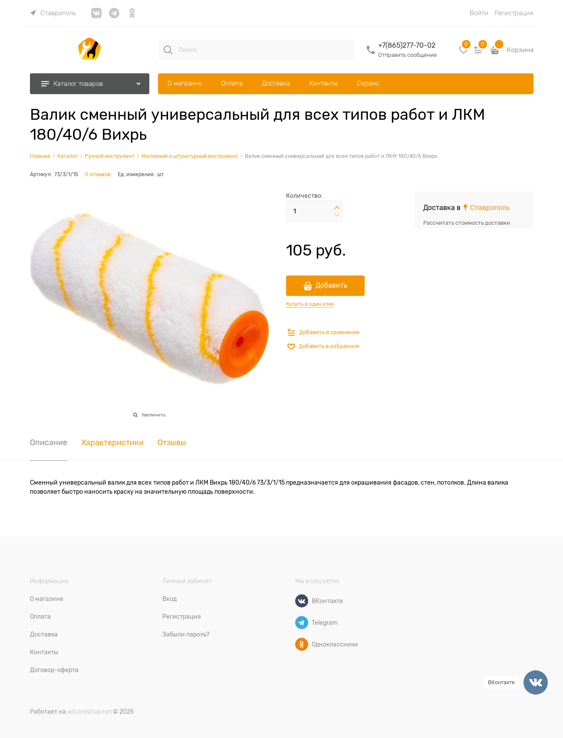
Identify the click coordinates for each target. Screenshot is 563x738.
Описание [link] (48, 443)
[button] (337, 207)
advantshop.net (89, 711)
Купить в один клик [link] (310, 304)
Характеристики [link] (112, 443)
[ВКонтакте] (301, 600)
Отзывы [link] (172, 443)
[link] (53, 13)
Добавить (331, 285)
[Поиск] (168, 49)
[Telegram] (301, 622)
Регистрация (513, 13)
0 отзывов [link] (98, 174)
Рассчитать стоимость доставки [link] (466, 223)
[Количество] (314, 211)
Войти (479, 13)
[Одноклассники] (301, 644)
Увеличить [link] (153, 414)
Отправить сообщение (407, 55)
